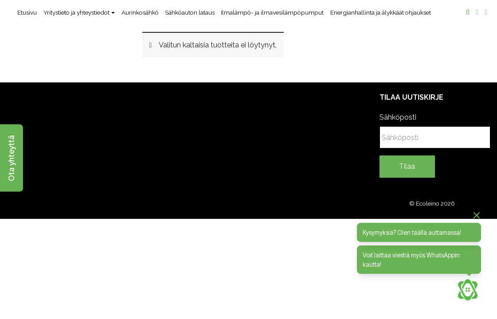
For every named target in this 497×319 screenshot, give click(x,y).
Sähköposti (398, 117)
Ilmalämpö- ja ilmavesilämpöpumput (272, 12)
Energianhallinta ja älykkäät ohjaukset (380, 12)
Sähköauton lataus (190, 12)
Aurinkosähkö (140, 12)
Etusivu (27, 12)
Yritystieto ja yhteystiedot (76, 12)
